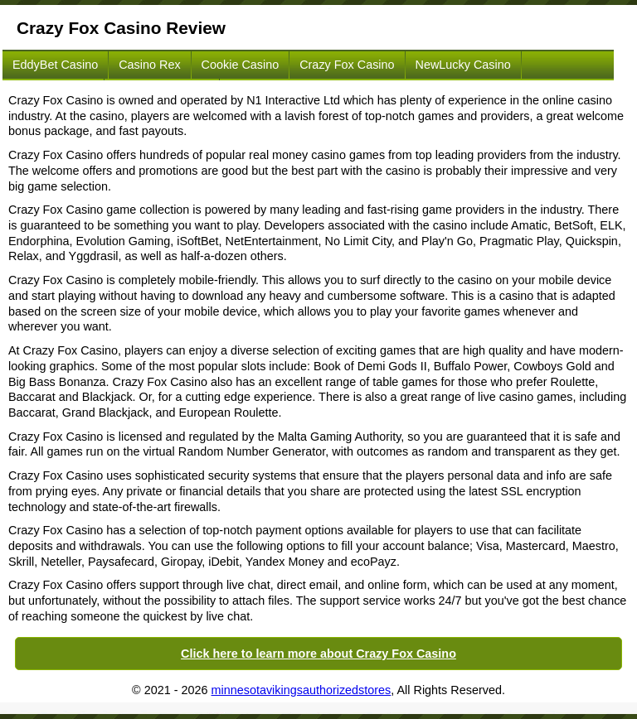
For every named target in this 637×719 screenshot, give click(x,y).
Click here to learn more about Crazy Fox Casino (318, 653)
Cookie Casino (241, 64)
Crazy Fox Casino (346, 64)
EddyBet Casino (55, 64)
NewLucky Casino (463, 64)
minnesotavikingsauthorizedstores (301, 690)
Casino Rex (149, 64)
